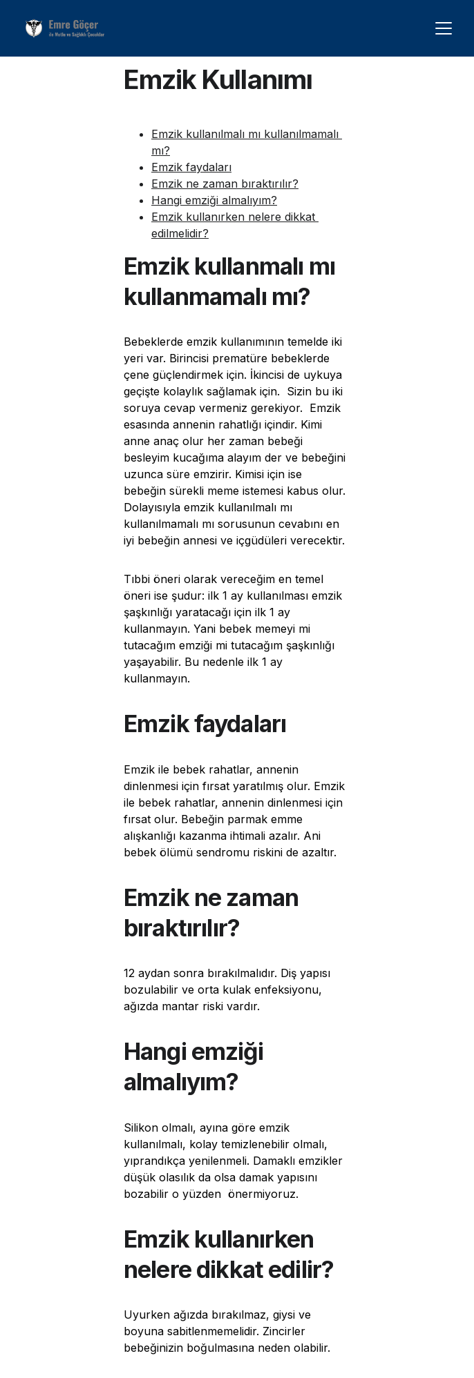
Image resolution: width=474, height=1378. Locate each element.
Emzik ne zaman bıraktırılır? (224, 183)
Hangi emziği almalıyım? (214, 200)
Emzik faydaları (191, 167)
